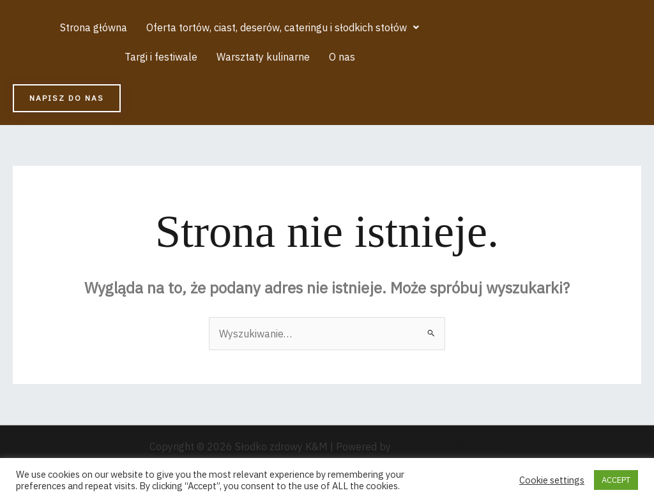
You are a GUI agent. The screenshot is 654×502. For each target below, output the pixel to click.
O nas (342, 56)
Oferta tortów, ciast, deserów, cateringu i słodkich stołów (282, 27)
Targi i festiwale (161, 56)
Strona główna (93, 27)
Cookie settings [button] (551, 480)
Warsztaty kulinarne (263, 56)
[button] (283, 27)
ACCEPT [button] (616, 480)
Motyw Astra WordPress (449, 446)
